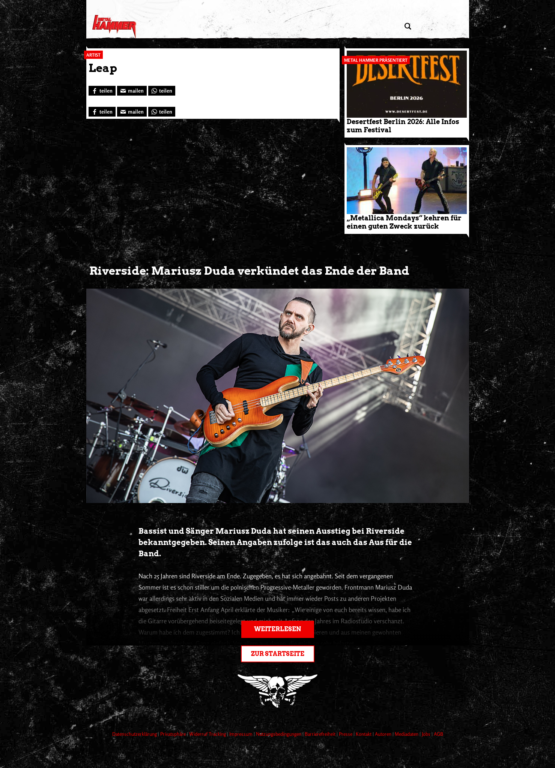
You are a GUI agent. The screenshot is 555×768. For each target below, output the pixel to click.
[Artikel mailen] (132, 91)
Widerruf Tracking (208, 734)
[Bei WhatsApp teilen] (161, 91)
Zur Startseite (277, 653)
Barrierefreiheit (321, 734)
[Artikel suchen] (408, 26)
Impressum (241, 734)
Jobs (427, 734)
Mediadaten (407, 734)
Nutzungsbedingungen (279, 734)
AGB (438, 734)
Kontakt (364, 734)
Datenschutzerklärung (135, 734)
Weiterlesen (277, 629)
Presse (346, 734)
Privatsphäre (173, 734)
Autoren (384, 734)
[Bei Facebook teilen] (102, 91)
